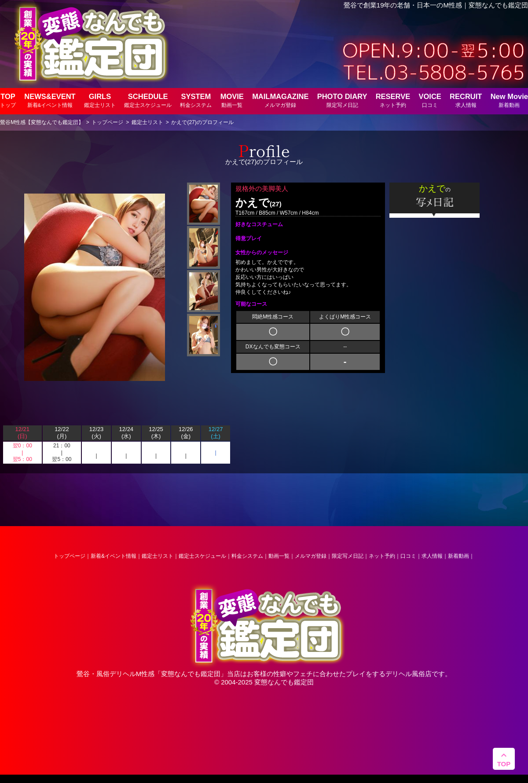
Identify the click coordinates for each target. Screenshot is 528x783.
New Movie (509, 100)
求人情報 (432, 556)
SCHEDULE (148, 100)
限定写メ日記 (347, 556)
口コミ (408, 556)
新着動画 (458, 556)
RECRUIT (466, 100)
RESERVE (393, 100)
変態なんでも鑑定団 (190, 673)
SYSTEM (196, 100)
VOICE (429, 100)
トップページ (69, 556)
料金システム (247, 556)
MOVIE (232, 100)
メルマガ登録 (310, 556)
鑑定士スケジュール (202, 556)
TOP (8, 100)
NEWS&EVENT (49, 100)
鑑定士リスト (157, 556)
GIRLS (100, 100)
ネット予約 (382, 556)
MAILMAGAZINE (280, 100)
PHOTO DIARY (342, 100)
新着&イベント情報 (113, 556)
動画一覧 (279, 556)
